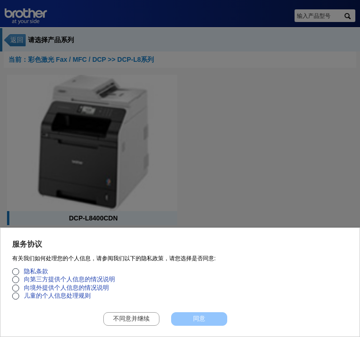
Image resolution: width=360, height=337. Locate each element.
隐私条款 (36, 274)
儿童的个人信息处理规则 (57, 299)
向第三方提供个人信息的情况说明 (69, 283)
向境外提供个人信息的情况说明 (66, 291)
